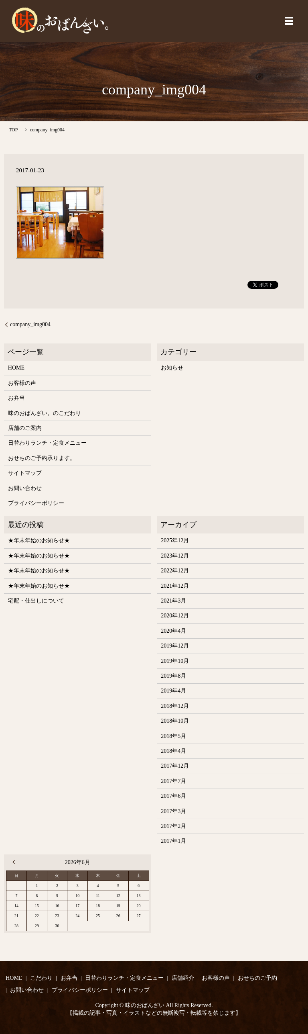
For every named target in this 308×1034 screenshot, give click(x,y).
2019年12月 (175, 646)
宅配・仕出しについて (36, 601)
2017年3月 (173, 811)
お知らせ (172, 368)
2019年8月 (173, 676)
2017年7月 (173, 781)
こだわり (41, 978)
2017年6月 (173, 796)
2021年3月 (173, 601)
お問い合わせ (25, 488)
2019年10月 (175, 661)
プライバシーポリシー (36, 503)
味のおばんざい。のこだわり (44, 413)
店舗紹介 (183, 978)
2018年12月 (175, 706)
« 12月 (15, 862)
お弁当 (16, 398)
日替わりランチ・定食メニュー (47, 443)
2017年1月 (173, 841)
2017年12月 (175, 766)
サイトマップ (25, 473)
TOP (13, 130)
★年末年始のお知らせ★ (39, 540)
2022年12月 (175, 571)
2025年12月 (175, 540)
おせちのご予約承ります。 (41, 458)
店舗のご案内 (25, 428)
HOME (16, 368)
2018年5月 (173, 736)
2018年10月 (175, 721)
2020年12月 (175, 616)
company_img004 (30, 324)
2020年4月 (173, 631)
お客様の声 (22, 383)
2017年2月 (173, 826)
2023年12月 (175, 556)
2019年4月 (173, 691)
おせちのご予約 (257, 978)
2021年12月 (175, 586)
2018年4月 (173, 751)
